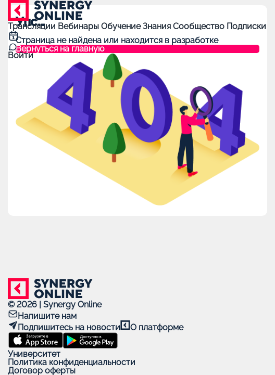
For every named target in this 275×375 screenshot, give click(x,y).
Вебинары (79, 26)
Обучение (122, 26)
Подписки (246, 26)
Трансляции (33, 26)
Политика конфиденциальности (71, 362)
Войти (20, 55)
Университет (34, 354)
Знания (158, 26)
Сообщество (200, 26)
